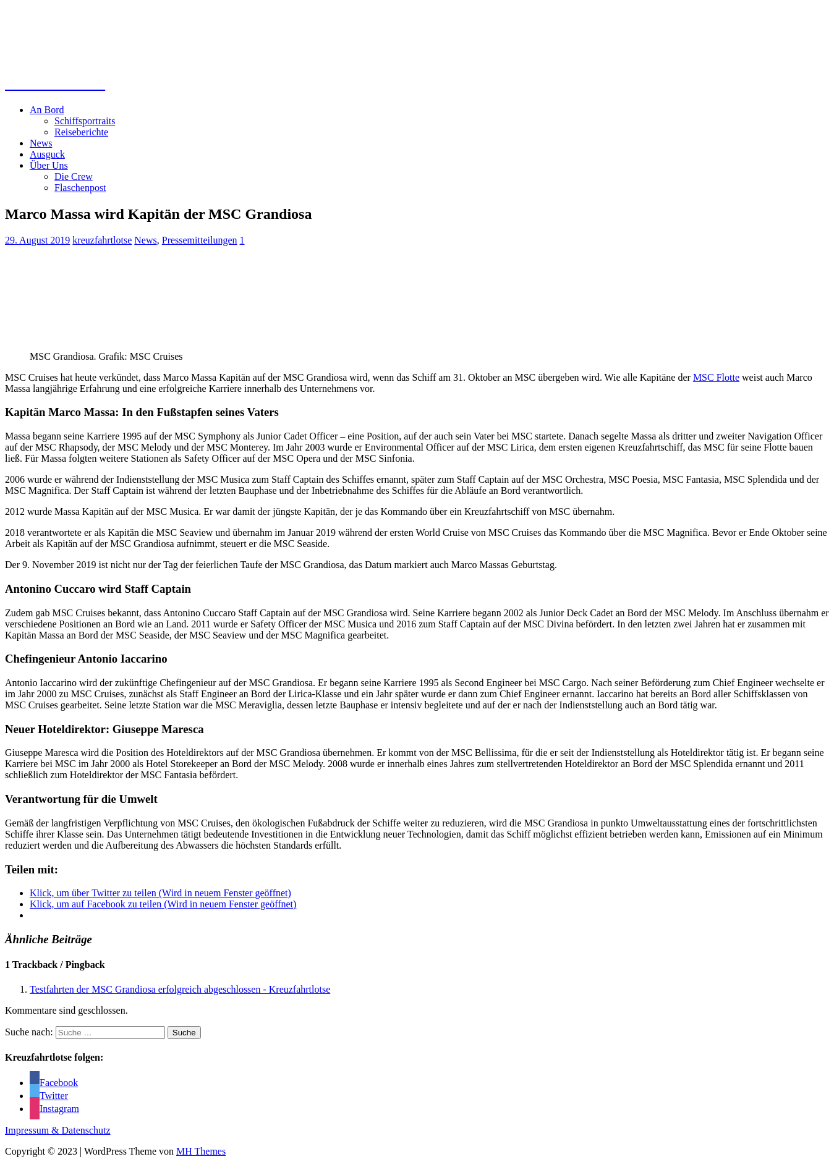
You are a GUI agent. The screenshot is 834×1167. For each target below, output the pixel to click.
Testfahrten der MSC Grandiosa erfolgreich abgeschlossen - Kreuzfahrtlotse (180, 989)
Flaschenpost (80, 187)
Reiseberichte (81, 132)
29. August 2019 (37, 240)
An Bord (47, 109)
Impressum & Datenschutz (58, 1130)
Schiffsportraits (84, 121)
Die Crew (73, 176)
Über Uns (49, 165)
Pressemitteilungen (199, 240)
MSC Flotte (716, 377)
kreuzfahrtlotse (102, 240)
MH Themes (201, 1151)
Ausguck (47, 154)
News (41, 143)
